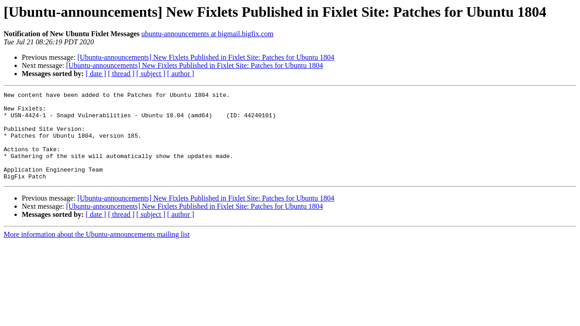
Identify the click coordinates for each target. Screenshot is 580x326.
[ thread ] (121, 73)
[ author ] (180, 73)
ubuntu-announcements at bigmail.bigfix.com (207, 34)
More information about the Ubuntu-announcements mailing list (97, 252)
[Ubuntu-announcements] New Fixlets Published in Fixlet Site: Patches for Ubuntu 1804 (205, 57)
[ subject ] (150, 73)
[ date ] (96, 73)
